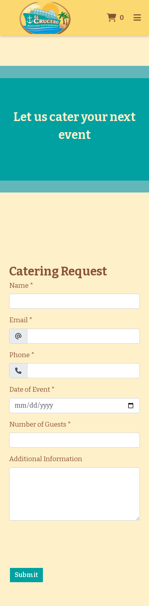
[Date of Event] (74, 405)
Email (18, 320)
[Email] (83, 336)
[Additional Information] (74, 494)
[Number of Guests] (74, 440)
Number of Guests (37, 424)
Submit (26, 575)
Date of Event (29, 389)
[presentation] (69, 542)
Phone (19, 355)
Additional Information (45, 459)
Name (19, 285)
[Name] (74, 301)
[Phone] (83, 370)
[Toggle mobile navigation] (137, 18)
